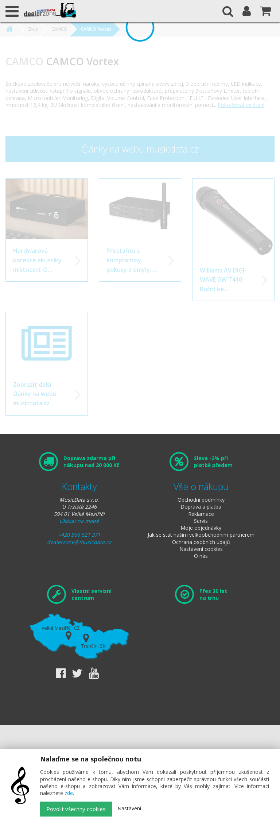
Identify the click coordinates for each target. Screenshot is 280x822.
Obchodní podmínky (201, 499)
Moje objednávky (200, 527)
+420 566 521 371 (79, 534)
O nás (201, 555)
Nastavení (129, 808)
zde (69, 793)
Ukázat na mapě (79, 520)
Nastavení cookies (201, 548)
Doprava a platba (200, 506)
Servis (201, 520)
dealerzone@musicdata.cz (79, 542)
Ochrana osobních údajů (201, 542)
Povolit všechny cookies (76, 809)
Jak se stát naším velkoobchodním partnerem (201, 534)
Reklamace (201, 513)
